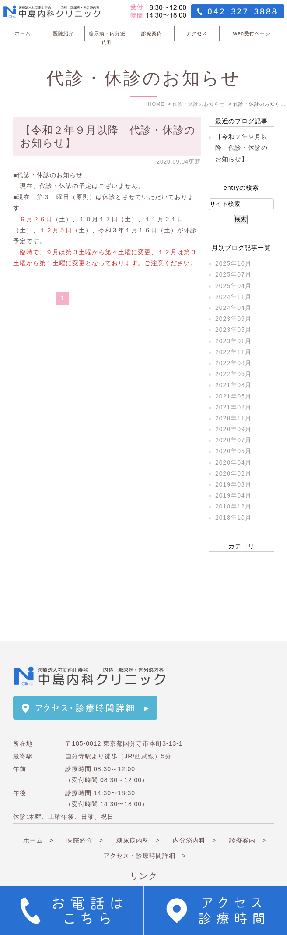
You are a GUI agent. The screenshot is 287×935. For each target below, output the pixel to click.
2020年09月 (233, 429)
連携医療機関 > (112, 869)
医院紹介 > (84, 816)
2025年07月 (233, 274)
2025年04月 (233, 285)
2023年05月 (233, 329)
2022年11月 (233, 352)
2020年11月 (233, 418)
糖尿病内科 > (138, 816)
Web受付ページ (251, 33)
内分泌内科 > (194, 816)
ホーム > (38, 816)
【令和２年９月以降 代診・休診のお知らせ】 (241, 147)
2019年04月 (233, 495)
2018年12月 (233, 506)
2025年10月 (233, 263)
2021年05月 (233, 396)
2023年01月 (233, 341)
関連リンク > (182, 869)
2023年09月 (233, 318)
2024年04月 (233, 307)
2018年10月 (233, 517)
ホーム (23, 33)
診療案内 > (247, 816)
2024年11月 (233, 296)
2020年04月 (233, 462)
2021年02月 (233, 407)
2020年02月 (233, 473)
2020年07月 (233, 440)
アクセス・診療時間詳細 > (144, 831)
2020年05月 (233, 451)
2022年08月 (233, 362)
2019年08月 (233, 484)
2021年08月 (233, 384)
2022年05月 (233, 373)
